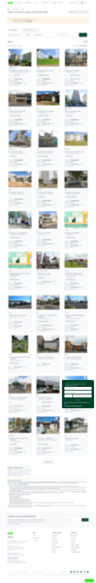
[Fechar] (94, 380)
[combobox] (82, 395)
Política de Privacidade (77, 405)
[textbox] (82, 396)
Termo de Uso (67, 405)
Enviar (78, 399)
